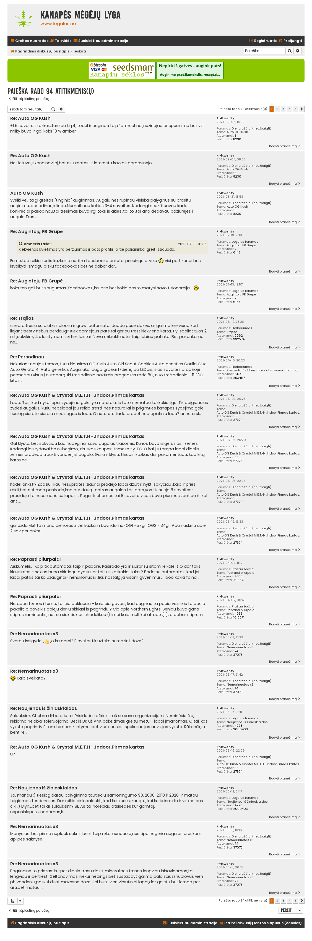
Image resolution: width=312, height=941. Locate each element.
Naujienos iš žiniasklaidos (247, 722)
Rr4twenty (225, 118)
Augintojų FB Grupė (241, 245)
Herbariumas (242, 328)
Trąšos (232, 332)
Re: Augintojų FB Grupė (36, 232)
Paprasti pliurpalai (241, 573)
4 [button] (289, 109)
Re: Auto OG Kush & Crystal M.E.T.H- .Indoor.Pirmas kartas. (77, 395)
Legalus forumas (245, 242)
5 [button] (296, 109)
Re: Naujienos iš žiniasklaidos (43, 709)
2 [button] (277, 109)
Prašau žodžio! (243, 569)
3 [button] (283, 109)
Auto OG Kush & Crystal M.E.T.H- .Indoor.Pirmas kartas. (258, 412)
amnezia (32, 244)
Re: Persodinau (27, 357)
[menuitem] (60, 41)
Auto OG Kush (237, 132)
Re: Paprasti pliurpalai (35, 559)
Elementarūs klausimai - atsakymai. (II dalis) (262, 370)
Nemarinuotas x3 (240, 647)
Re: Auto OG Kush (30, 118)
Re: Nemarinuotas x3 (34, 634)
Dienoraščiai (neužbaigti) (251, 128)
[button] (302, 109)
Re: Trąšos (22, 318)
